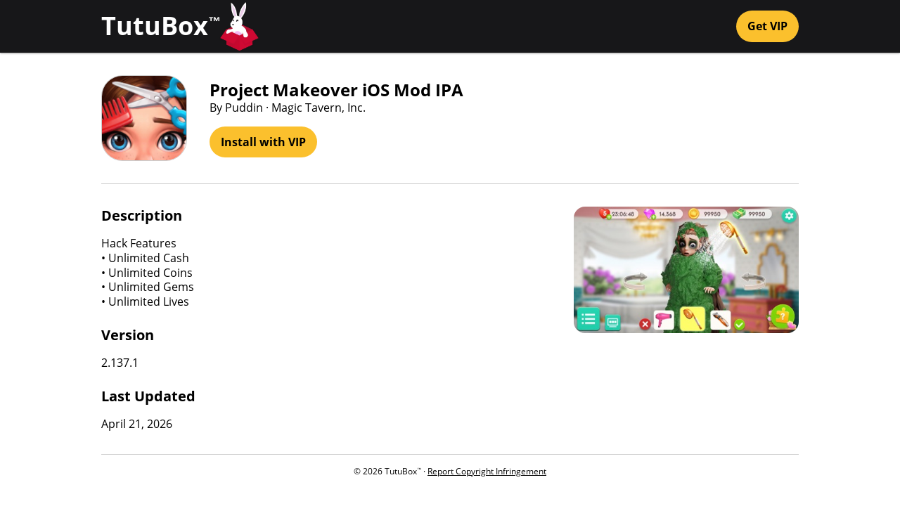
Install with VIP (263, 142)
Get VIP (767, 26)
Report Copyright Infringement (487, 471)
